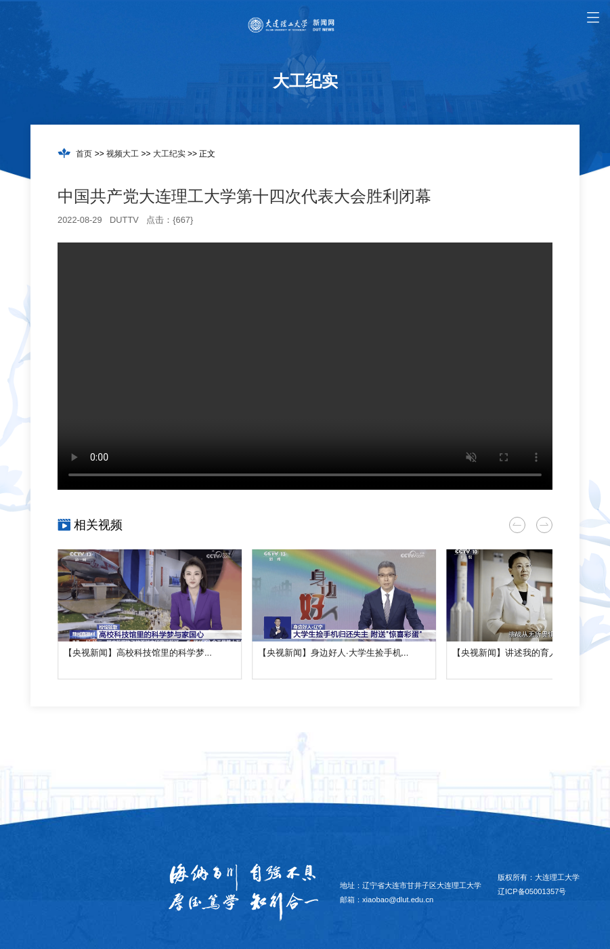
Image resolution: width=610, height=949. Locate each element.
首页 (84, 154)
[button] (517, 525)
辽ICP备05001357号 (532, 891)
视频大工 (122, 154)
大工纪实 (169, 154)
